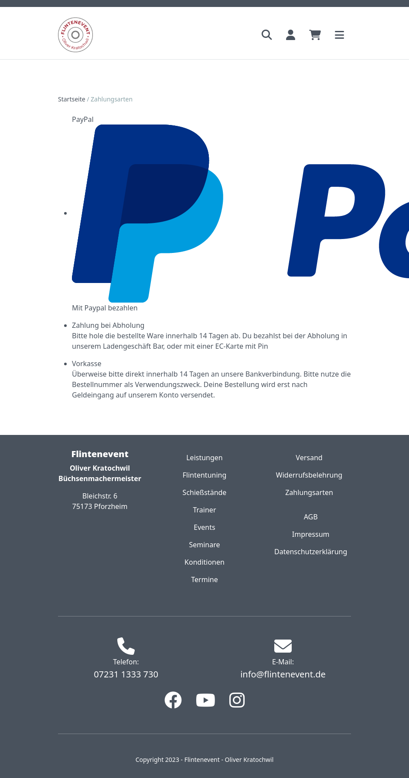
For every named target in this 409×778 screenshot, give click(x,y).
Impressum (311, 534)
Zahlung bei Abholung (108, 325)
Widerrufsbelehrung (309, 475)
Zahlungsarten (309, 492)
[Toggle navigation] (339, 35)
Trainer (204, 510)
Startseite (71, 99)
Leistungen (204, 457)
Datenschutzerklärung (310, 551)
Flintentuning (205, 475)
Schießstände (205, 492)
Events (204, 527)
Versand (309, 457)
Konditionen (204, 562)
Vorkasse (86, 363)
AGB (311, 517)
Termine (204, 579)
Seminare (204, 544)
